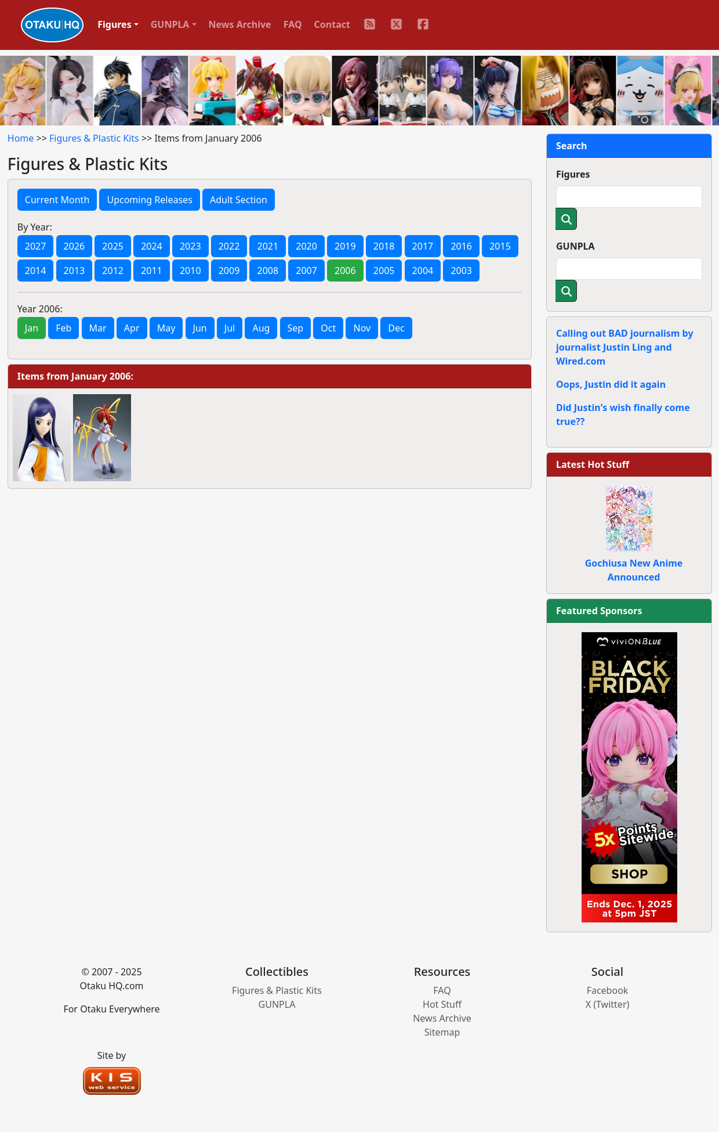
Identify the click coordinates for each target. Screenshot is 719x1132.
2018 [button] (384, 246)
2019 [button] (345, 246)
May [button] (166, 328)
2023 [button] (190, 246)
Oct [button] (328, 328)
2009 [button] (229, 270)
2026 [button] (74, 246)
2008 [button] (267, 270)
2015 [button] (500, 246)
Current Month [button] (57, 199)
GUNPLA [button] (170, 24)
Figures (573, 174)
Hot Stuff (442, 1004)
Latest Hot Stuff (592, 464)
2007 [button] (306, 270)
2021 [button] (267, 246)
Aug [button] (261, 328)
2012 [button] (113, 270)
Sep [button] (296, 328)
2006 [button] (345, 270)
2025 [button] (113, 246)
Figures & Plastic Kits (94, 138)
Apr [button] (132, 328)
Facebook (608, 990)
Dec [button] (396, 328)
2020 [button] (306, 246)
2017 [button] (423, 246)
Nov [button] (362, 328)
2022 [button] (229, 246)
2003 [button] (461, 270)
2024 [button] (151, 246)
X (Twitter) (608, 1004)
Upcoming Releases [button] (149, 199)
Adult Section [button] (238, 199)
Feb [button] (63, 328)
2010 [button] (190, 270)
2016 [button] (461, 246)
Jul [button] (229, 328)
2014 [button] (35, 270)
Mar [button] (98, 328)
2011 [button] (151, 270)
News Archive (240, 24)
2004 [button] (423, 270)
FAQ (293, 24)
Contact (332, 24)
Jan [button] (31, 328)
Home (21, 138)
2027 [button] (35, 246)
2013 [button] (74, 270)
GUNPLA (575, 246)
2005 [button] (384, 270)
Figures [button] (114, 24)
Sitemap (442, 1032)
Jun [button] (200, 328)
